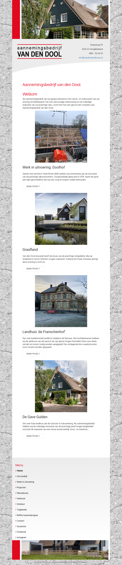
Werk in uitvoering (25, 482)
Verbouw (21, 498)
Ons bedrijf (22, 476)
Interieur (21, 504)
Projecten (21, 487)
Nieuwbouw (22, 493)
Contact (20, 520)
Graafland (30, 250)
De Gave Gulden (35, 417)
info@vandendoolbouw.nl (91, 57)
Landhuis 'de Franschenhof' (44, 332)
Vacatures (21, 526)
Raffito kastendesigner (27, 515)
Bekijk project (33, 186)
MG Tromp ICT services (77, 562)
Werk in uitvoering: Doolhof (44, 167)
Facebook (21, 531)
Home (20, 470)
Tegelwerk (22, 509)
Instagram (21, 537)
